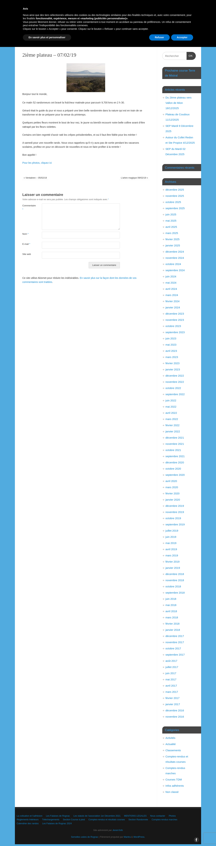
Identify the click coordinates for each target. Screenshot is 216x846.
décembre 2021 (174, 437)
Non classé (172, 791)
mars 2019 (171, 555)
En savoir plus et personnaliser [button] (47, 836)
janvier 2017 (172, 704)
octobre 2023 (173, 326)
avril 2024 (171, 288)
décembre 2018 (174, 574)
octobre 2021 (173, 450)
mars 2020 (171, 487)
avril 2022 (171, 412)
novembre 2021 (174, 443)
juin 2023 (170, 338)
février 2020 (172, 493)
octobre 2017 (173, 648)
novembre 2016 (174, 716)
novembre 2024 (174, 257)
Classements (173, 750)
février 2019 (172, 561)
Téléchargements (101, 34)
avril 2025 (171, 226)
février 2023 (172, 363)
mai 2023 (170, 344)
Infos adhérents (174, 785)
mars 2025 (171, 233)
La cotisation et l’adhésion (35, 28)
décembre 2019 (174, 505)
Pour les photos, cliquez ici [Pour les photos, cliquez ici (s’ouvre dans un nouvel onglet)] (37, 162)
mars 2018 (171, 617)
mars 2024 (171, 295)
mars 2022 (171, 419)
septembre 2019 (175, 524)
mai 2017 (170, 679)
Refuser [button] (159, 836)
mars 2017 (171, 691)
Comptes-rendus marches (63, 40)
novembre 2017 (174, 642)
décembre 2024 (174, 251)
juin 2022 (170, 400)
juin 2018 (170, 598)
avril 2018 (171, 611)
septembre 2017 (175, 654)
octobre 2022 (173, 388)
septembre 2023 (175, 332)
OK (190, 55)
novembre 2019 (174, 512)
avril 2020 (171, 481)
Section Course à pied (130, 34)
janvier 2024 (172, 307)
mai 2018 (170, 605)
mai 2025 (170, 220)
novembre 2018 (174, 580)
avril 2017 (171, 685)
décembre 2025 (174, 189)
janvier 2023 (172, 369)
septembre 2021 (175, 456)
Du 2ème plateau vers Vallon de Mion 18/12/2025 (178, 103)
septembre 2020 (175, 474)
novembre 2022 (174, 381)
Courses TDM (173, 779)
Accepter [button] (182, 836)
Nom (25, 234)
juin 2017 (170, 673)
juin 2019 (170, 536)
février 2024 (172, 301)
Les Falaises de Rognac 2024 (132, 40)
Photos (49, 34)
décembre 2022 (174, 375)
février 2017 (172, 698)
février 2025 (172, 239)
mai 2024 (170, 282)
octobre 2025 (173, 202)
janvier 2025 (172, 245)
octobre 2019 (173, 518)
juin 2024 (170, 276)
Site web (26, 254)
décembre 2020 (174, 462)
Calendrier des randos (97, 40)
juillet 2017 (171, 667)
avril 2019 (171, 549)
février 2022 (172, 425)
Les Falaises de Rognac (69, 28)
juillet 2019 (171, 530)
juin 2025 (170, 214)
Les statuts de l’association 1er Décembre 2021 (115, 28)
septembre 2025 (175, 208)
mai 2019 (170, 543)
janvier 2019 (172, 567)
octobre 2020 (173, 468)
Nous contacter (29, 34)
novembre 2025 (174, 195)
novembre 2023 (174, 319)
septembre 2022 (175, 394)
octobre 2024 (173, 264)
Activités (170, 737)
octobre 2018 (173, 586)
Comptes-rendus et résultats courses (169, 34)
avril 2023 (171, 350)
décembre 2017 (174, 636)
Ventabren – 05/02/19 (35, 178)
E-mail (26, 244)
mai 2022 (170, 406)
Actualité (170, 744)
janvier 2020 (172, 499)
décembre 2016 (174, 710)
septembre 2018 (175, 592)
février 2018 (172, 623)
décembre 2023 (174, 313)
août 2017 (171, 660)
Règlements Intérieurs (72, 34)
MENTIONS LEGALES (160, 28)
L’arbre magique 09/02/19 (134, 178)
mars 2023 (171, 357)
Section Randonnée (31, 40)
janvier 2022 (172, 431)
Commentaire (27, 207)
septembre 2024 (175, 270)
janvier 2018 (172, 629)
